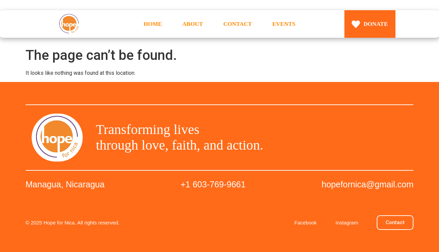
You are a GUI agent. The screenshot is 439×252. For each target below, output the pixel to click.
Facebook (305, 222)
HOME (153, 24)
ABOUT (192, 24)
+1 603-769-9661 (213, 184)
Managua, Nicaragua (65, 184)
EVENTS (283, 24)
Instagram (347, 222)
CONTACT (237, 24)
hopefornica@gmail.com (367, 184)
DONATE (375, 24)
